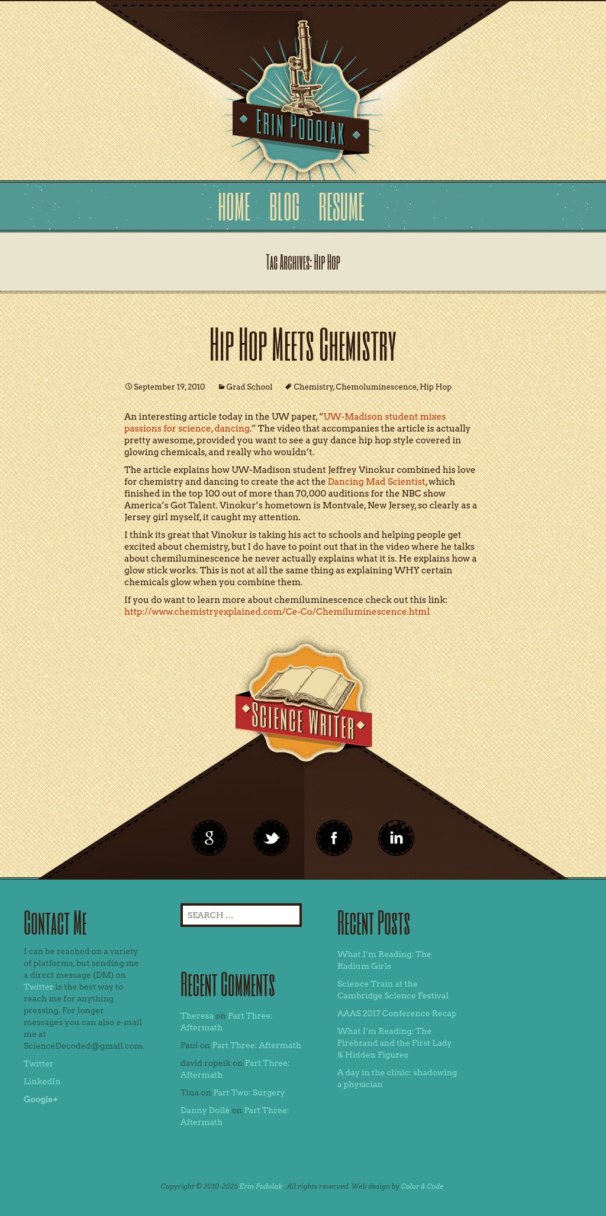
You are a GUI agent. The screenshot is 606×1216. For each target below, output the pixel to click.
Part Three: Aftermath (256, 1045)
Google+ (41, 1099)
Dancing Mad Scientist (377, 481)
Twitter (39, 986)
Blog (284, 206)
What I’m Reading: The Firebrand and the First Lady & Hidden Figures (394, 1042)
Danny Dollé (205, 1110)
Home (234, 206)
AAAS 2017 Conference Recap (397, 1013)
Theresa (197, 1015)
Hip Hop (436, 386)
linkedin (334, 838)
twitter (271, 838)
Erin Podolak (260, 1186)
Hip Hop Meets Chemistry (303, 343)
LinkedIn (42, 1081)
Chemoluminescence (376, 386)
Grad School (250, 386)
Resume (341, 206)
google (209, 838)
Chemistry (313, 386)
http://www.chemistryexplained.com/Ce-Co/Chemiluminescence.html (277, 612)
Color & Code (422, 1186)
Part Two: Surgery (249, 1092)
